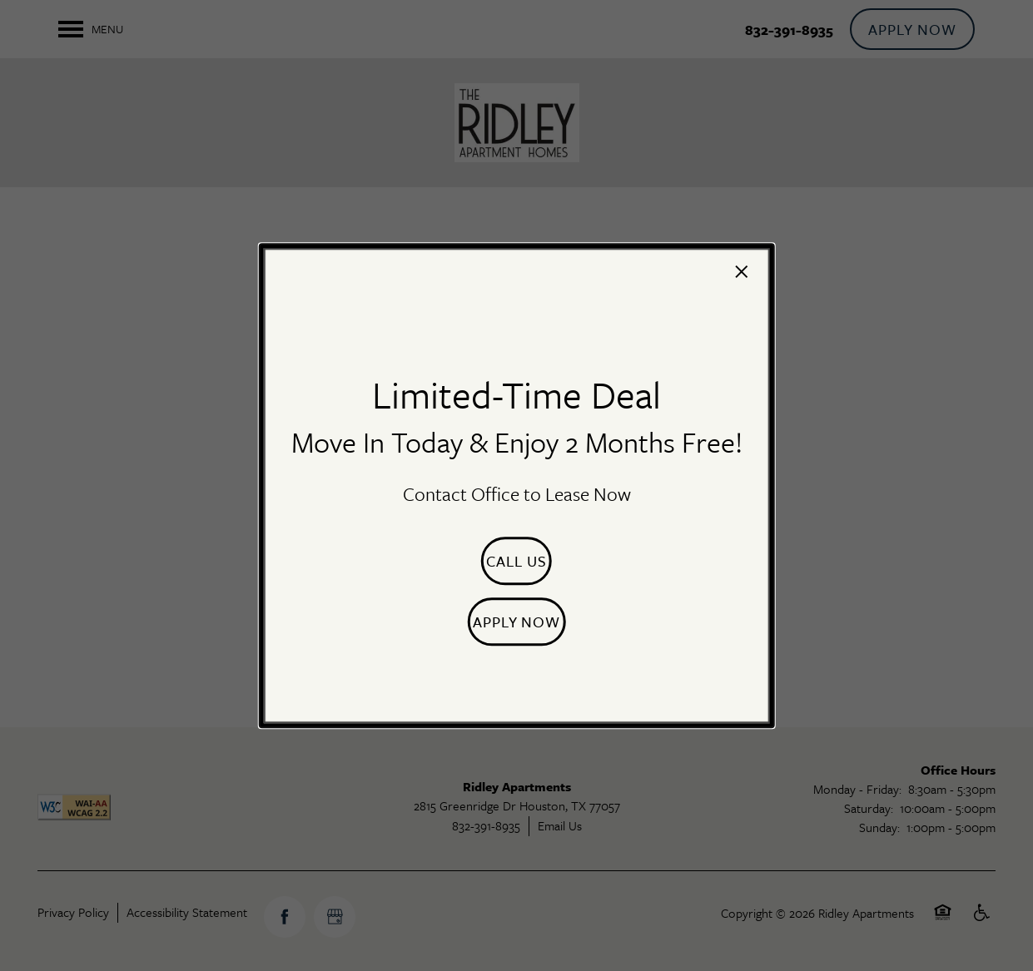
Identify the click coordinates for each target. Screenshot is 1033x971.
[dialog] (516, 486)
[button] (516, 561)
